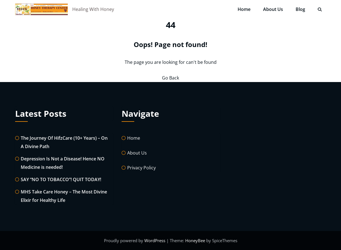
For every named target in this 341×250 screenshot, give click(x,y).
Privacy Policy (141, 168)
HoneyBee (195, 240)
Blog (300, 9)
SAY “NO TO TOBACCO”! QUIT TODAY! (61, 179)
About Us (273, 9)
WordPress (155, 240)
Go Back (170, 78)
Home (244, 9)
